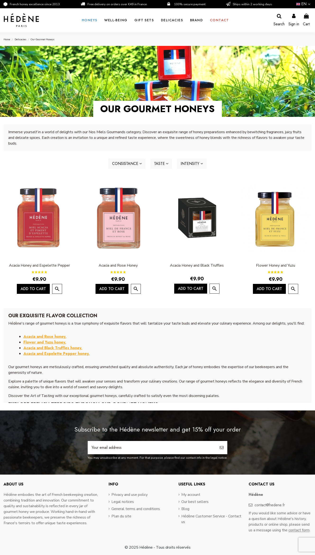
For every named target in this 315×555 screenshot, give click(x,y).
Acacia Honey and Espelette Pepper (39, 265)
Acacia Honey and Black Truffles (197, 265)
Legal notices (122, 501)
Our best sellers (195, 501)
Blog (185, 508)
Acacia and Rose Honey (118, 265)
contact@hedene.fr (270, 505)
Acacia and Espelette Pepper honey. (56, 353)
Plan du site (121, 516)
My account (190, 494)
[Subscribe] (221, 447)
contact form (299, 530)
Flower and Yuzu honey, (44, 342)
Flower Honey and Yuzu (275, 265)
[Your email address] (152, 447)
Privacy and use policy (129, 494)
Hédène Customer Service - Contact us (211, 519)
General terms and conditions (135, 508)
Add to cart (33, 288)
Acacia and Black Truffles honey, (52, 348)
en (303, 4)
